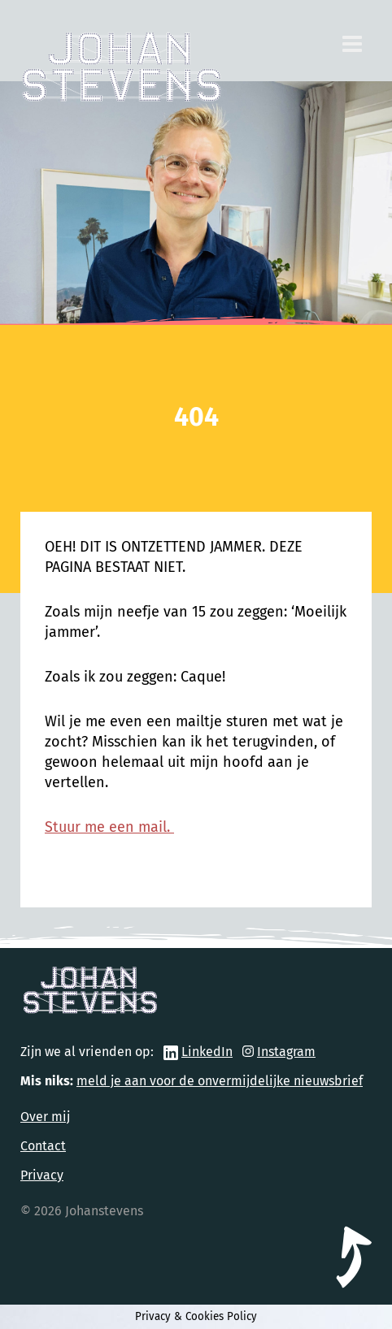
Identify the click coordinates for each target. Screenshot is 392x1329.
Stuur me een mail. (109, 827)
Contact (43, 1146)
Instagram (286, 1051)
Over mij (45, 1116)
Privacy (41, 1175)
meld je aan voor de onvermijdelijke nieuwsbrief (219, 1081)
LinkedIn (207, 1051)
